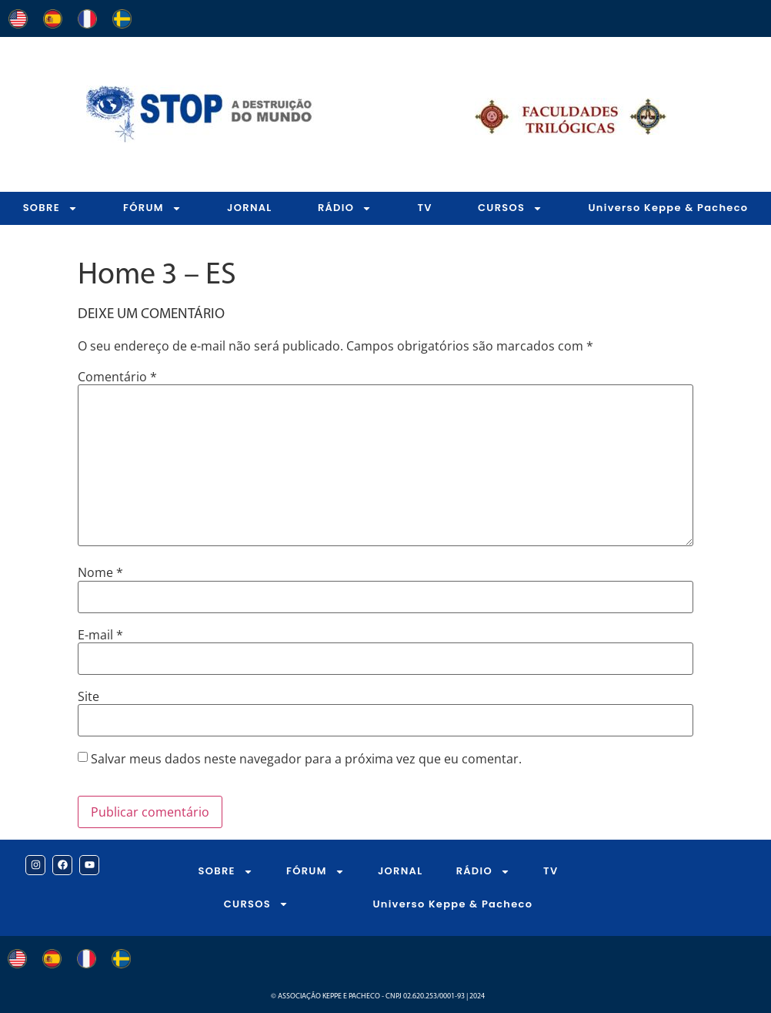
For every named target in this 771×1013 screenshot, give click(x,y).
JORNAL (249, 207)
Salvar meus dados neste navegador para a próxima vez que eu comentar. (306, 759)
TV (424, 207)
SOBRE (50, 208)
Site (88, 696)
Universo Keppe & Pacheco (668, 207)
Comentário (117, 377)
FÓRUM (152, 208)
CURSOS (510, 208)
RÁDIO (345, 208)
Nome (100, 572)
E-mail (100, 635)
